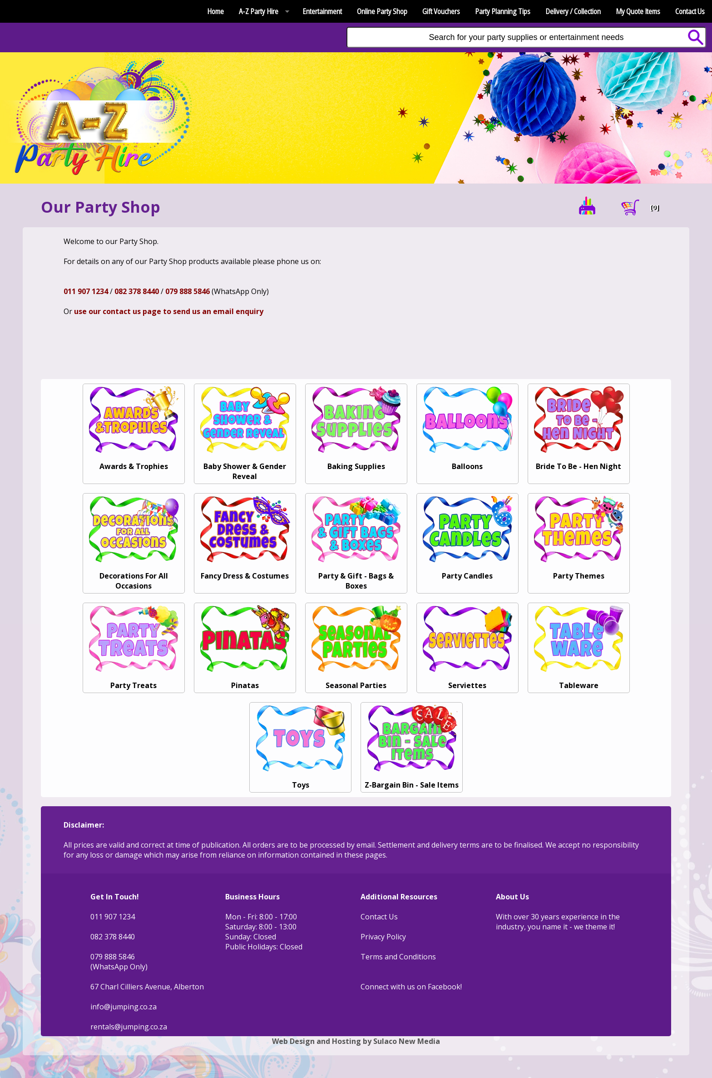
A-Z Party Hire (260, 11)
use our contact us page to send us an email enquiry (168, 311)
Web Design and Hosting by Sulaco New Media (356, 1041)
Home (215, 11)
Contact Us (690, 11)
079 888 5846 (187, 291)
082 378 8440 (136, 291)
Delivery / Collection (573, 11)
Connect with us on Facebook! (411, 987)
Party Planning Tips (502, 11)
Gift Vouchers (441, 11)
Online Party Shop (382, 11)
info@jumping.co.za (123, 1007)
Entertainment (322, 11)
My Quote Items (638, 11)
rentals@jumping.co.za (128, 1027)
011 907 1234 (86, 291)
